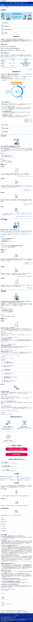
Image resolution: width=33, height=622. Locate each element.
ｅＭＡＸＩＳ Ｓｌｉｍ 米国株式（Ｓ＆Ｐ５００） (9, 344)
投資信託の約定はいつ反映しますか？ (24, 479)
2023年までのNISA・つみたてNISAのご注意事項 (8, 589)
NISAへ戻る (3, 593)
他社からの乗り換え (16, 528)
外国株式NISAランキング (28, 120)
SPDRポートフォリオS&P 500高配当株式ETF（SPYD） (9, 401)
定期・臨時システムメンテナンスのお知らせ (7, 612)
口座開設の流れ (16, 519)
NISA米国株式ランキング (28, 204)
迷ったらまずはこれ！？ (4, 358)
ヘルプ (2, 605)
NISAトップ (2, 2)
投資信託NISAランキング (28, 121)
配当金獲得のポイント (28, 262)
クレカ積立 (12, 358)
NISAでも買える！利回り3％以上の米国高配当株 (25, 276)
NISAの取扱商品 (16, 530)
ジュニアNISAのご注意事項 (5, 590)
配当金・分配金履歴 (16, 2)
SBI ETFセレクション (4, 414)
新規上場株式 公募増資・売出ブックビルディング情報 (24, 216)
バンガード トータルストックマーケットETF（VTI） (8, 396)
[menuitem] (30, 1)
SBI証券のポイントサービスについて (24, 476)
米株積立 (10, 414)
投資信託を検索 (29, 287)
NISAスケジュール (4, 599)
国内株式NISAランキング (28, 119)
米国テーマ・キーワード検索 (27, 203)
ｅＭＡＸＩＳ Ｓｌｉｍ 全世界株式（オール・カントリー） (10, 337)
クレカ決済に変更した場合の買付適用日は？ (25, 478)
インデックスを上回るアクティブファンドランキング (24, 176)
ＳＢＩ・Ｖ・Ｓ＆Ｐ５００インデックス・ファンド (8, 349)
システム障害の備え (18, 612)
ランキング (7, 2)
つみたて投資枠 (16, 526)
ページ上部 (16, 614)
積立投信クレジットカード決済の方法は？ (8, 479)
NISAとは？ (16, 517)
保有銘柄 (11, 2)
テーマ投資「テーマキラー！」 (27, 189)
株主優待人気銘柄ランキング (27, 263)
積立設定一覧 (22, 2)
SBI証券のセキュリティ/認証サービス (7, 603)
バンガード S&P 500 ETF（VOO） (6, 405)
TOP (1, 7)
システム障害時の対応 (25, 612)
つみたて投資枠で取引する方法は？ (7, 478)
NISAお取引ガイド (16, 524)
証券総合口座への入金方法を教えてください (8, 476)
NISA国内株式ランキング (28, 190)
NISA (3, 7)
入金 (26, 2)
